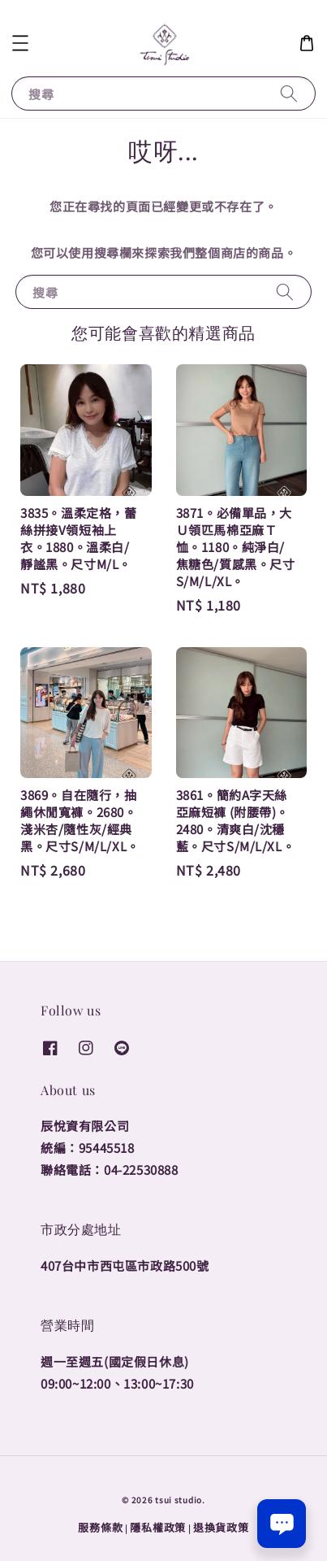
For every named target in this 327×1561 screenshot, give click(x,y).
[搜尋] (289, 93)
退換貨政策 (221, 1527)
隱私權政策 (158, 1527)
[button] (20, 43)
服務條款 (100, 1527)
